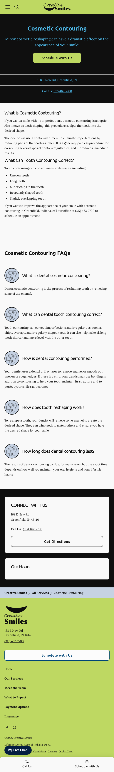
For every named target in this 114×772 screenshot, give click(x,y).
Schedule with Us (57, 57)
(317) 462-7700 (62, 91)
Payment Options (16, 707)
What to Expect (15, 697)
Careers (52, 751)
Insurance (11, 716)
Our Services (13, 678)
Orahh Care (66, 751)
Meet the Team (15, 688)
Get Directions (57, 541)
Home (8, 669)
